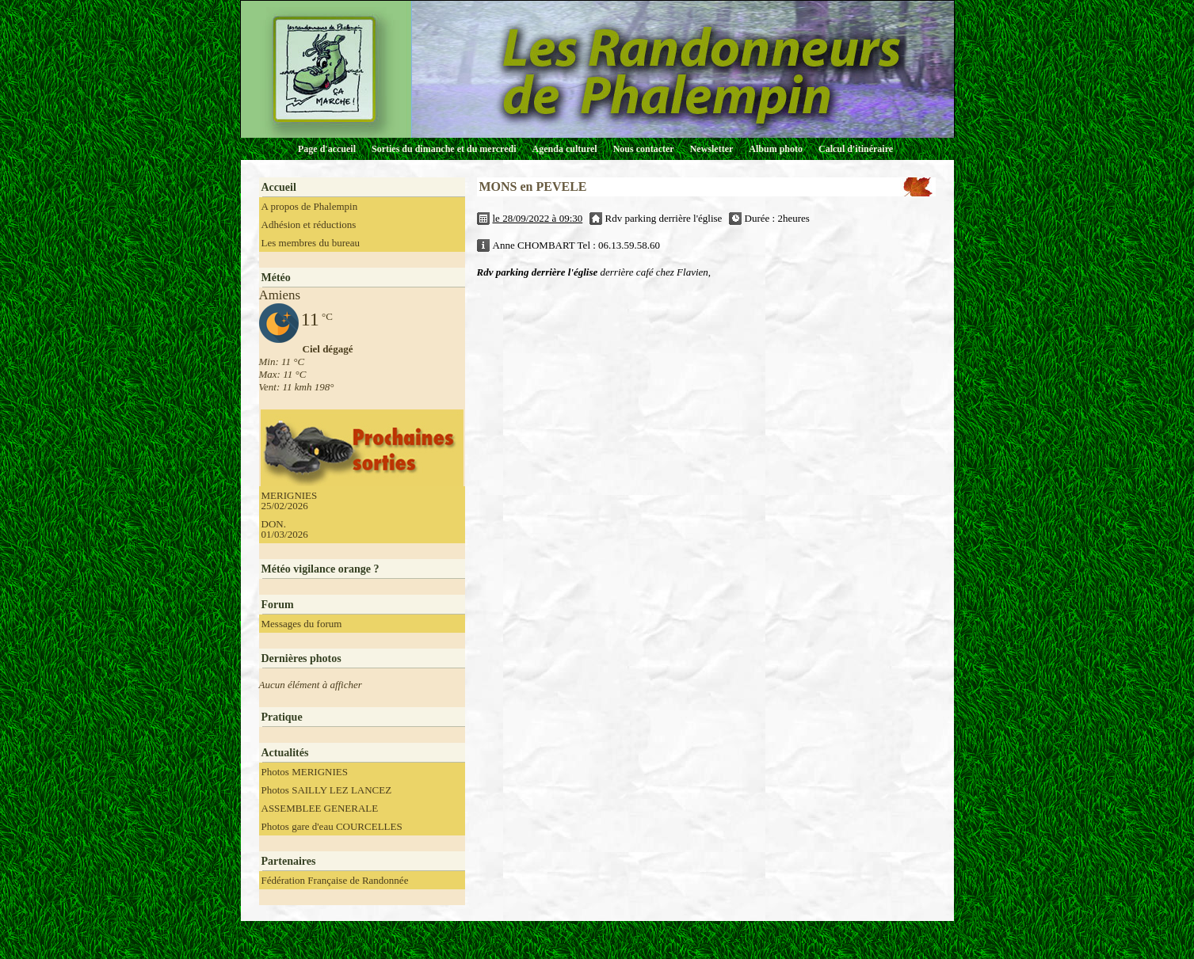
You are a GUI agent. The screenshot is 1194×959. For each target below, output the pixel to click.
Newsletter (712, 148)
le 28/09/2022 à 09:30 (538, 218)
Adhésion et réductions (309, 224)
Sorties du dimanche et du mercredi (444, 148)
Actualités (285, 753)
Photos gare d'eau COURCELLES (331, 826)
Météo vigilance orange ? (320, 569)
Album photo (776, 148)
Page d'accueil (327, 148)
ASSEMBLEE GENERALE (320, 808)
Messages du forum (301, 624)
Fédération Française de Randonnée (335, 880)
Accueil (278, 187)
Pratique (282, 717)
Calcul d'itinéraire (855, 148)
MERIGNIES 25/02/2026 (289, 500)
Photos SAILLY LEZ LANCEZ (326, 790)
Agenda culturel (564, 148)
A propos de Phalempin (309, 206)
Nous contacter (643, 148)
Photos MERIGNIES (304, 772)
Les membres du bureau (310, 243)
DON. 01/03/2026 (284, 529)
